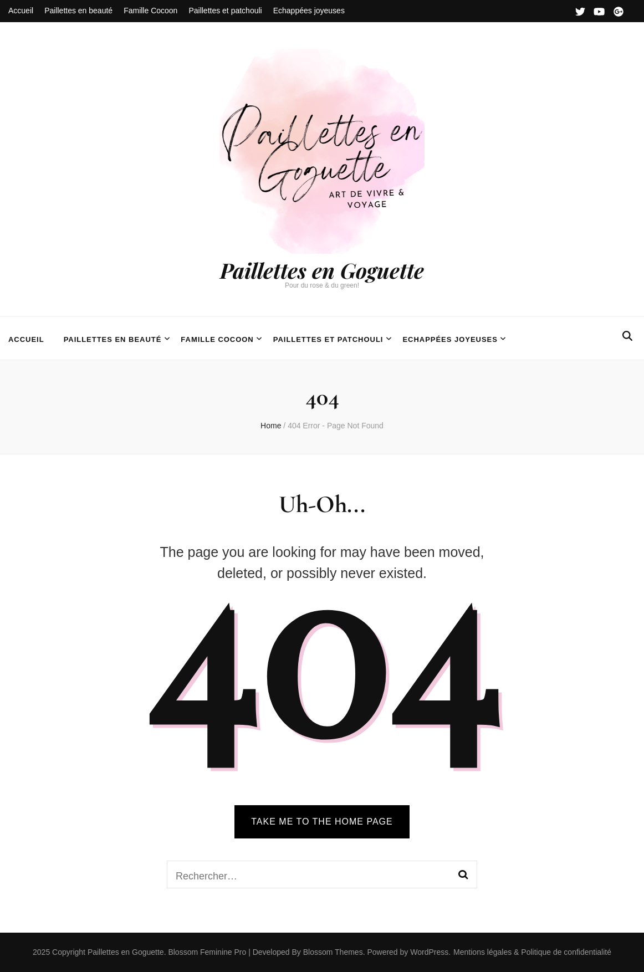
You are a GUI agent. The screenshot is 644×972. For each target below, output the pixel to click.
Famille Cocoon (150, 10)
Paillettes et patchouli (225, 10)
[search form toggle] (627, 336)
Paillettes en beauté (78, 10)
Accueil (20, 10)
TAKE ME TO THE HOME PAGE (321, 821)
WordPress (429, 952)
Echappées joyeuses (309, 10)
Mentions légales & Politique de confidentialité (532, 952)
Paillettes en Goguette (322, 270)
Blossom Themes (332, 952)
